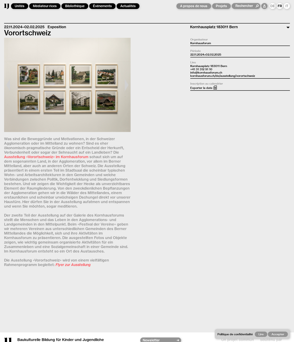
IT (286, 6)
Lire (261, 334)
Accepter (278, 334)
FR (280, 6)
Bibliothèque (75, 6)
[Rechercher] (245, 6)
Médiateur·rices (45, 6)
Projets (221, 6)
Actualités (128, 6)
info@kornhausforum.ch (206, 72)
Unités (19, 6)
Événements (102, 6)
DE (272, 6)
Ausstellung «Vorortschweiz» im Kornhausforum (46, 156)
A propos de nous (193, 6)
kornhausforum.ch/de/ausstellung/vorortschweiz (222, 76)
